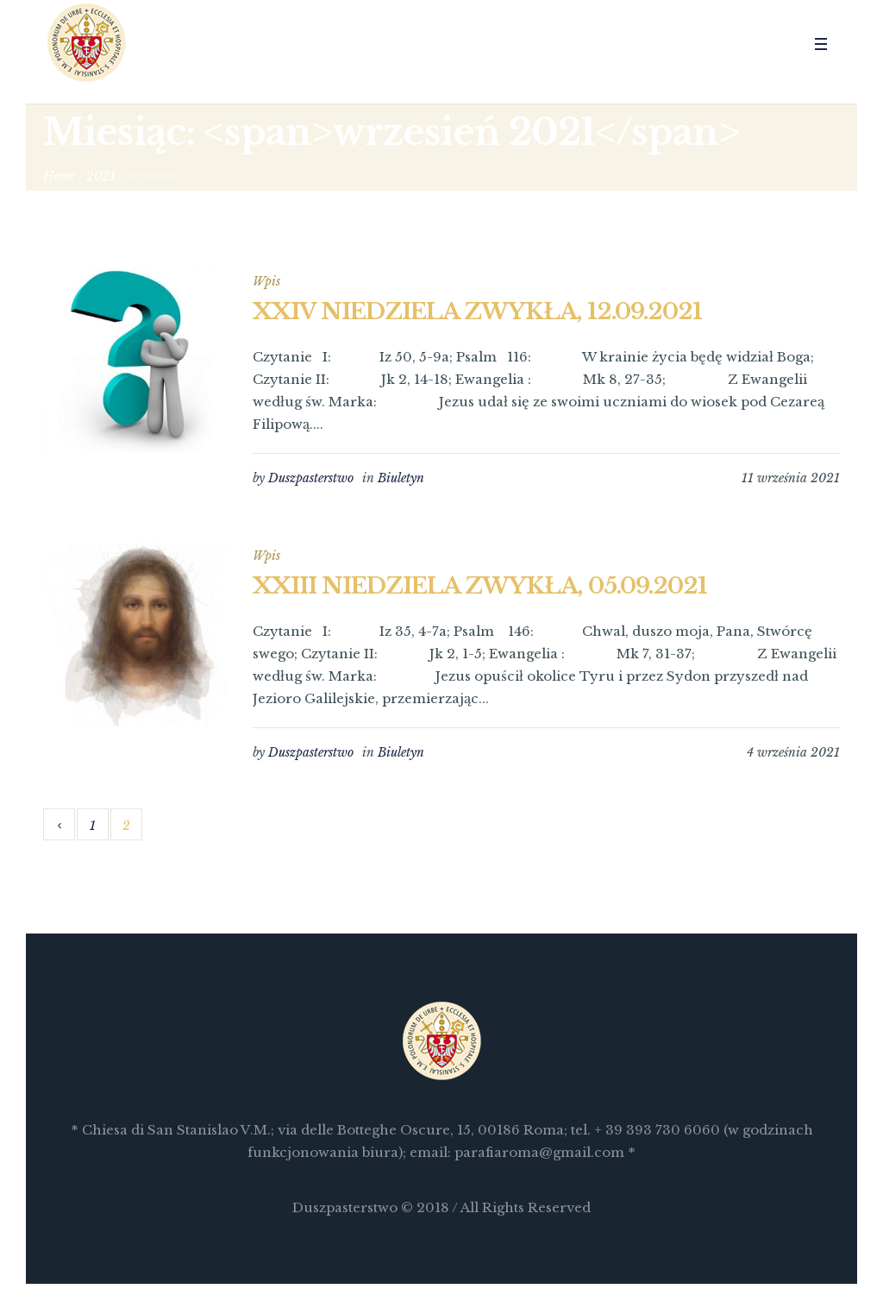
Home (59, 176)
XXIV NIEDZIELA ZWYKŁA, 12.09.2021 (477, 311)
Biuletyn (401, 478)
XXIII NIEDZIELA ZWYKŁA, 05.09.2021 (480, 586)
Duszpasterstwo (311, 478)
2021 (101, 176)
